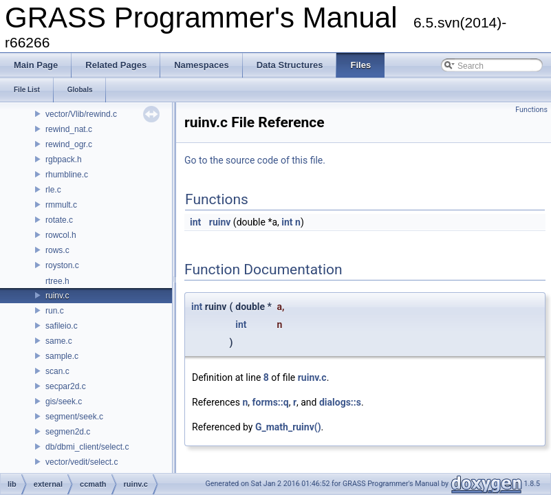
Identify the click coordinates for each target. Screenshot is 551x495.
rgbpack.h (63, 159)
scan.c (57, 371)
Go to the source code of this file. (254, 160)
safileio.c (61, 326)
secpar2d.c (65, 386)
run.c (54, 311)
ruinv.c (57, 295)
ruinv (220, 222)
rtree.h (57, 281)
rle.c (53, 190)
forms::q (270, 402)
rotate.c (59, 220)
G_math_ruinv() (288, 426)
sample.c (61, 356)
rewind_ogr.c (68, 144)
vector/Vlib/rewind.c (81, 114)
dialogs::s (340, 402)
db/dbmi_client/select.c (87, 447)
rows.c (57, 250)
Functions (531, 109)
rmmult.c (61, 205)
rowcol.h (60, 235)
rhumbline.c (66, 174)
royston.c (62, 265)
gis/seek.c (63, 401)
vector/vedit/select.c (81, 462)
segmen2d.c (67, 432)
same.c (58, 341)
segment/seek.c (74, 416)
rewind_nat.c (68, 129)
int (195, 222)
